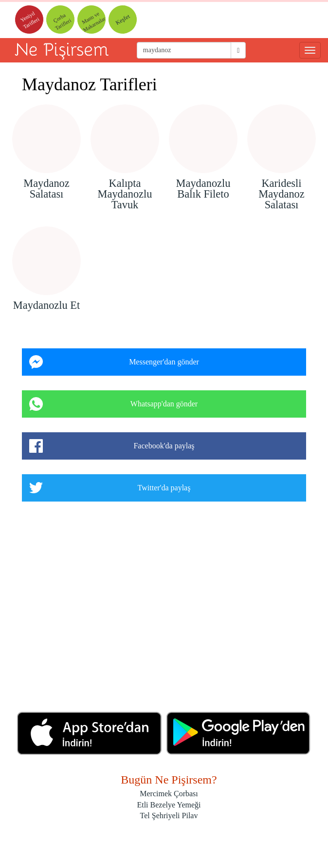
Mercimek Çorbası (169, 793)
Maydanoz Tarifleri (89, 84)
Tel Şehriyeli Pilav (169, 815)
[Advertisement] (164, 610)
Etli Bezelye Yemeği (168, 805)
